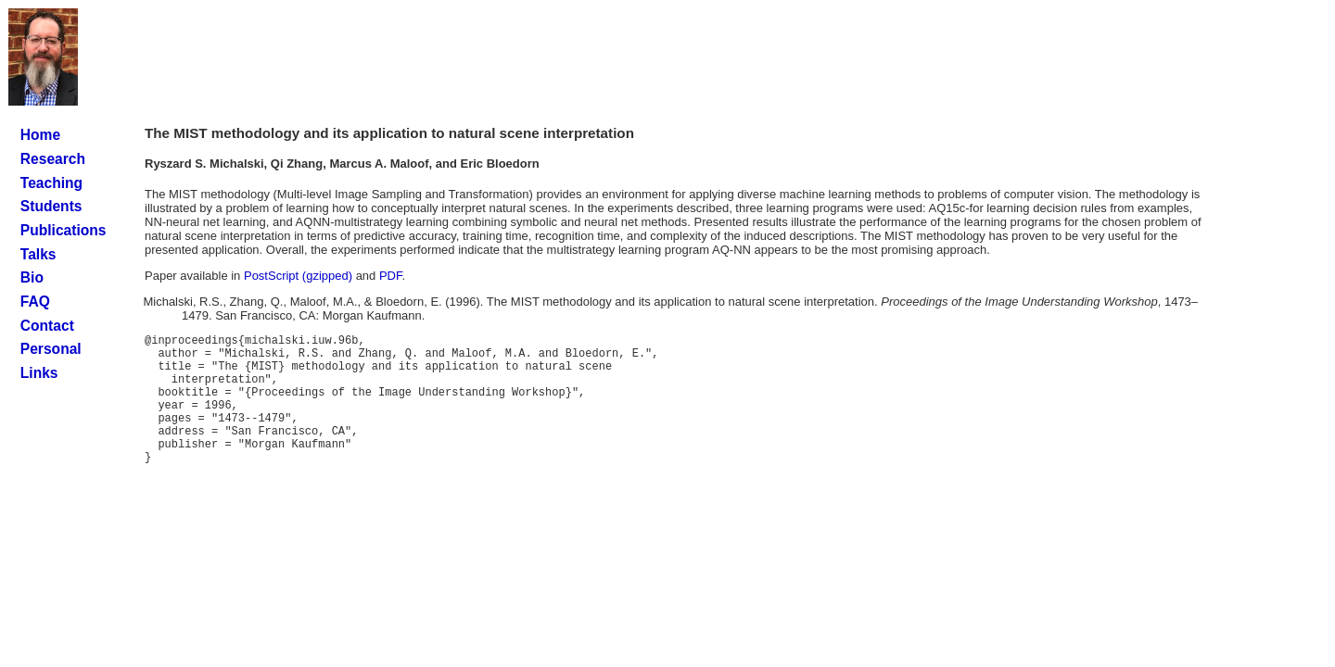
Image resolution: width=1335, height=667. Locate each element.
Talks (38, 254)
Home (40, 135)
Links (39, 373)
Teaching (51, 183)
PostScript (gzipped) (298, 276)
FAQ (35, 301)
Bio (32, 277)
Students (51, 206)
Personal (51, 349)
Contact (47, 326)
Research (52, 159)
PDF (390, 276)
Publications (63, 230)
